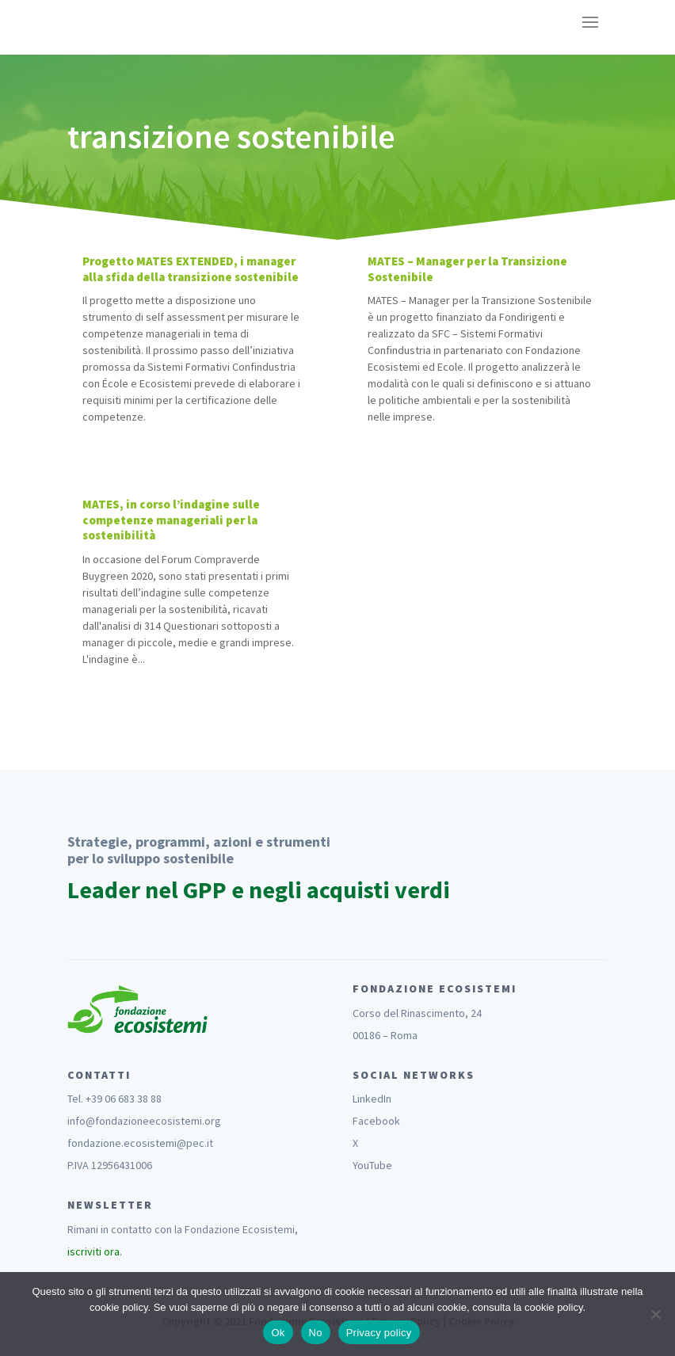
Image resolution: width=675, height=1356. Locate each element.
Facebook (376, 1121)
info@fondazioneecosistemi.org (144, 1121)
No (315, 1333)
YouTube (372, 1165)
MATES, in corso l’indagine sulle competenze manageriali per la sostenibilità (171, 520)
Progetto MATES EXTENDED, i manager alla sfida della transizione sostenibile (190, 268)
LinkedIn (372, 1098)
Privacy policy (379, 1333)
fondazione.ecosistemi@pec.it (140, 1143)
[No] (655, 1314)
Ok (277, 1333)
